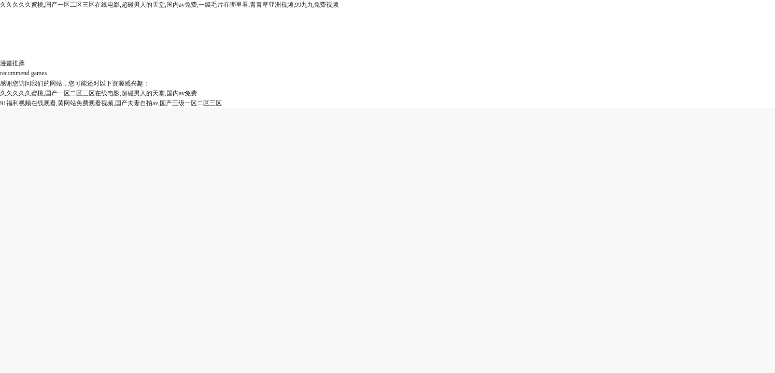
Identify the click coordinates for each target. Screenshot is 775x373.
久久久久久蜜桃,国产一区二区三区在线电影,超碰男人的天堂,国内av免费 (98, 93)
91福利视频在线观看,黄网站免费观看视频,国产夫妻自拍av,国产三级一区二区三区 (111, 103)
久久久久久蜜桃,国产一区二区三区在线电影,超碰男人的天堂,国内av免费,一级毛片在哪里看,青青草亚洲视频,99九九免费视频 (169, 4)
